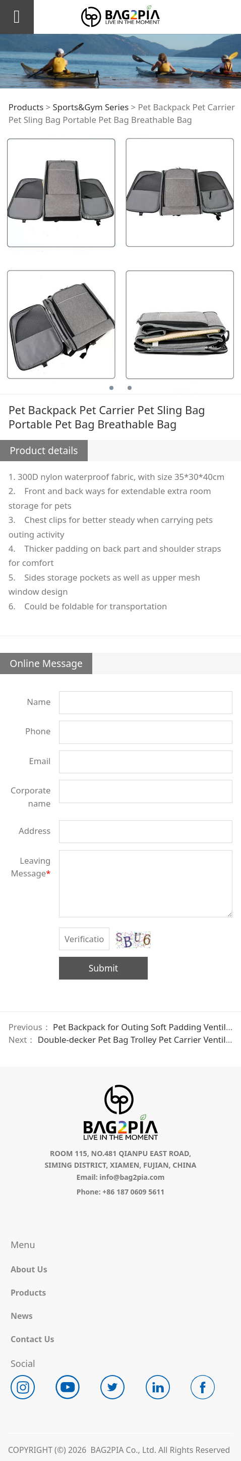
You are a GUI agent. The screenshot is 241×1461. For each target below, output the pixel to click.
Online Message (46, 663)
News (22, 1315)
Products (26, 107)
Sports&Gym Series (90, 107)
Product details (44, 450)
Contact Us (32, 1339)
